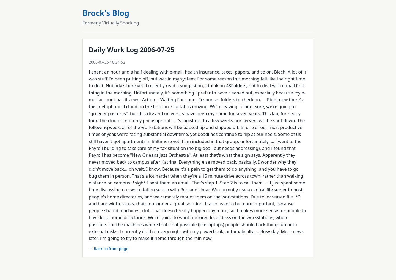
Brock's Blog (105, 13)
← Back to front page (108, 248)
